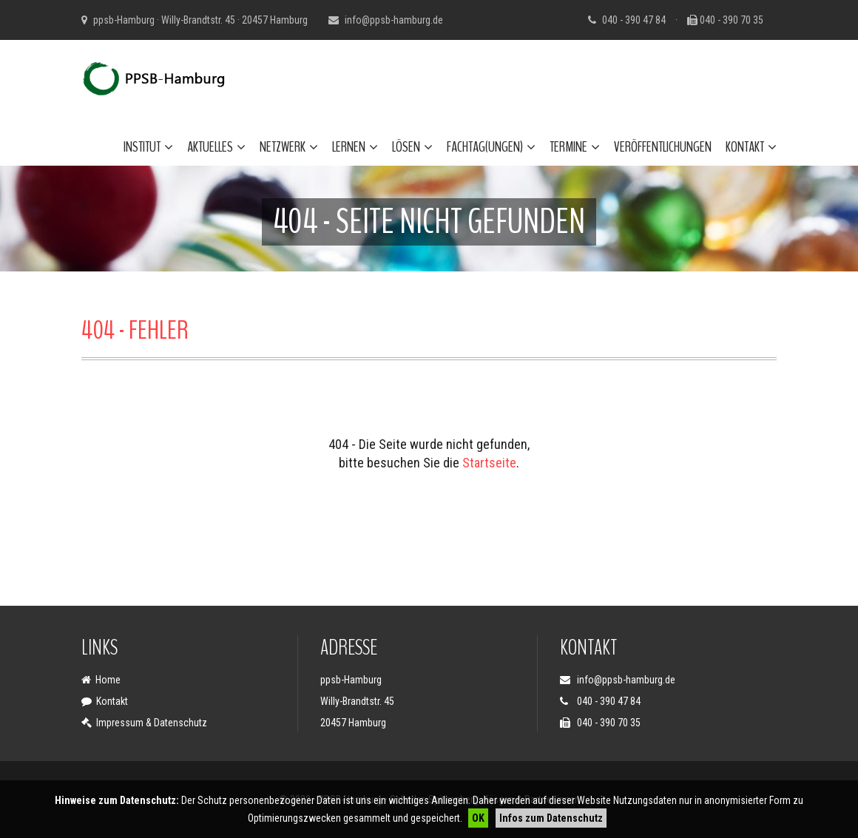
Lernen (355, 147)
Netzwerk (289, 147)
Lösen (412, 147)
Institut (148, 147)
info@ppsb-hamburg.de (394, 20)
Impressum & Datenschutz (151, 723)
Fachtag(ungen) (491, 147)
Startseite (489, 462)
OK (478, 818)
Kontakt (751, 147)
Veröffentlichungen (663, 147)
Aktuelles (216, 147)
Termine (575, 147)
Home (108, 680)
